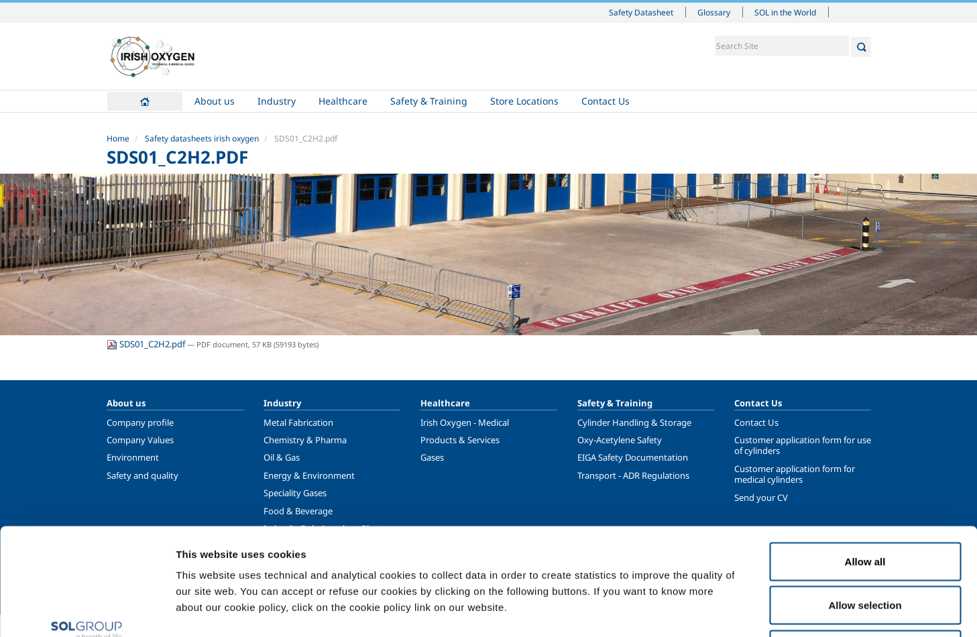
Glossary (713, 12)
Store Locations (524, 101)
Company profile (140, 422)
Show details (697, 610)
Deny (865, 549)
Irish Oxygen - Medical (464, 422)
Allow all (865, 461)
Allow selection (864, 505)
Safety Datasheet (641, 12)
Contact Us (605, 101)
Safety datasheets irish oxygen (202, 138)
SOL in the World (785, 12)
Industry (276, 101)
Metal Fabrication (298, 422)
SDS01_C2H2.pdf (147, 344)
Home (144, 101)
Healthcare (343, 101)
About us (214, 101)
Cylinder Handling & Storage (634, 422)
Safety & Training (428, 101)
